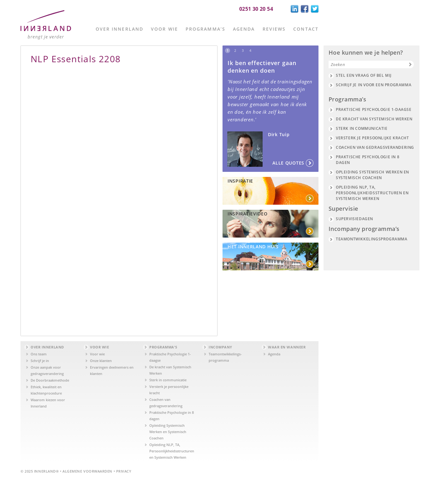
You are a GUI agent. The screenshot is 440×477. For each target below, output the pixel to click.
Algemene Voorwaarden (87, 471)
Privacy (124, 471)
